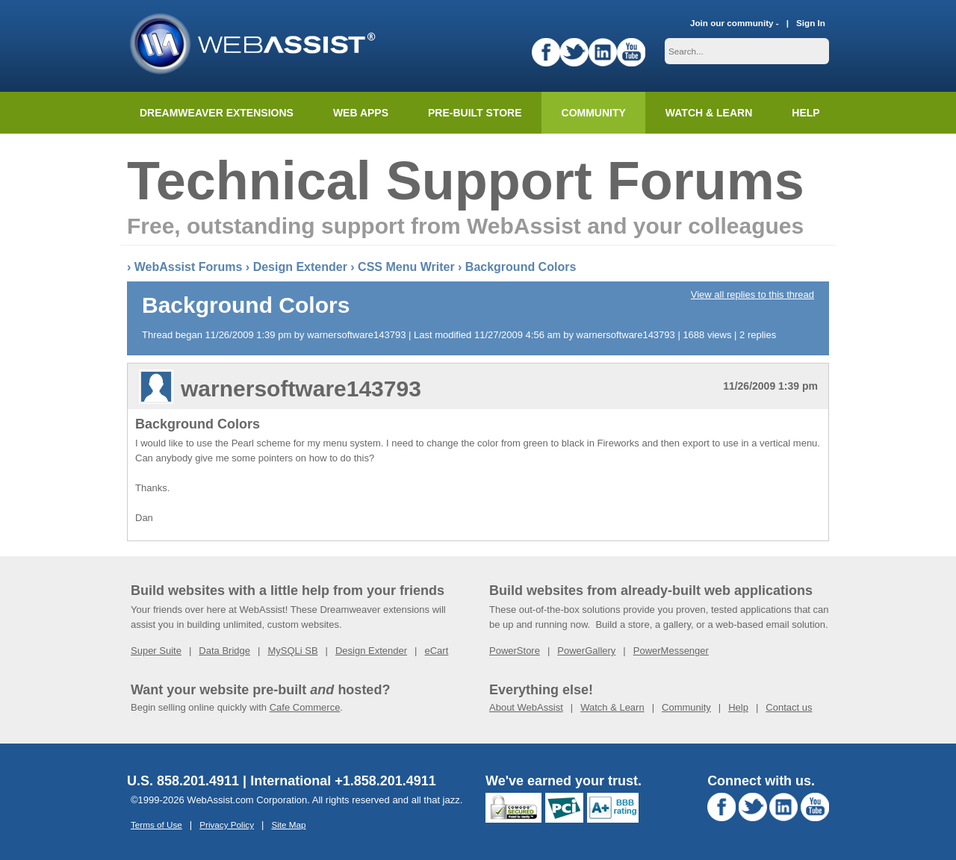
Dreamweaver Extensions (217, 113)
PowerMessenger (671, 650)
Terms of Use (156, 824)
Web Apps (360, 113)
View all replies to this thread (752, 294)
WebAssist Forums (188, 267)
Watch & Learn (708, 113)
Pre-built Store (475, 113)
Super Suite (156, 650)
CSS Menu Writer (406, 267)
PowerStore (514, 650)
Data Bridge (224, 650)
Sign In (810, 23)
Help (738, 707)
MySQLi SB (292, 650)
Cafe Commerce (305, 707)
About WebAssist (526, 707)
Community (594, 113)
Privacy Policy (226, 824)
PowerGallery (586, 650)
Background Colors (520, 267)
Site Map (288, 824)
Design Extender (300, 267)
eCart (436, 650)
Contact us (789, 707)
